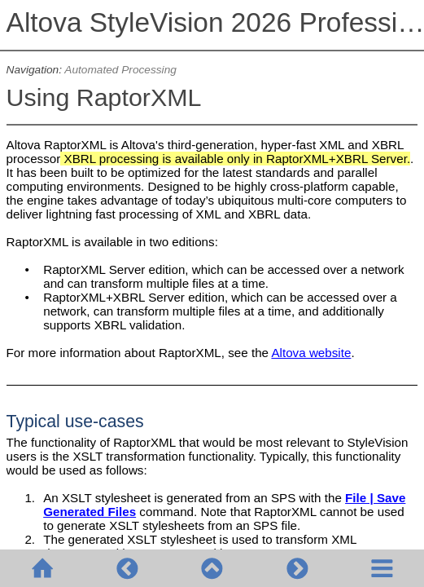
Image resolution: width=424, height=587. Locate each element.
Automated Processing (120, 70)
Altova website (311, 353)
